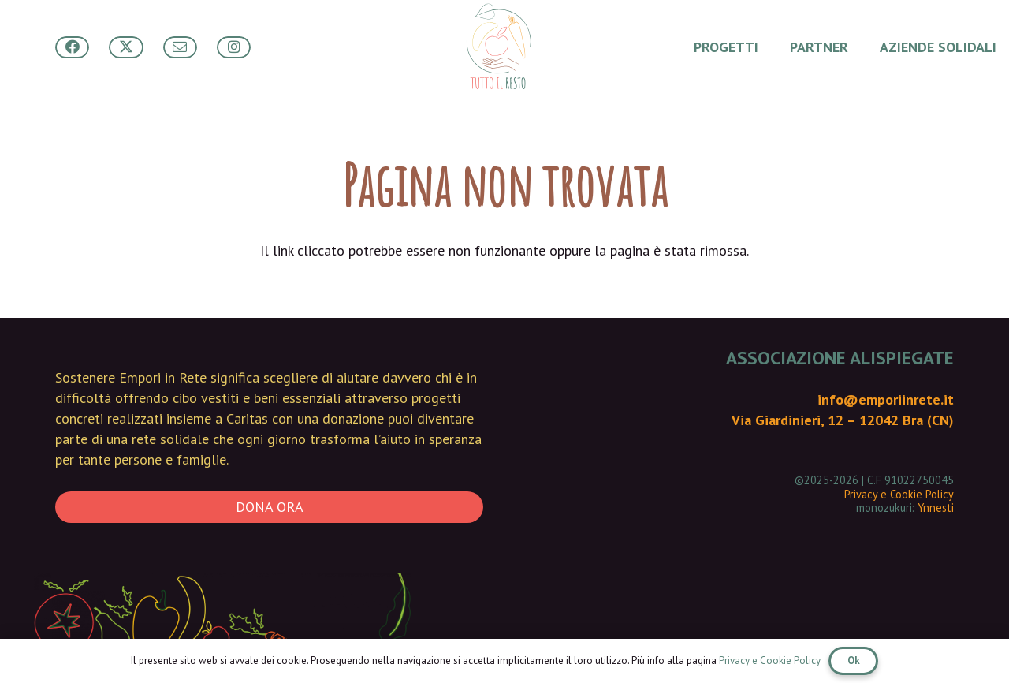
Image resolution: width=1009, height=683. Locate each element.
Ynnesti (936, 507)
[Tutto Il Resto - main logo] (498, 47)
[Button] (72, 47)
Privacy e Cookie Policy (899, 494)
